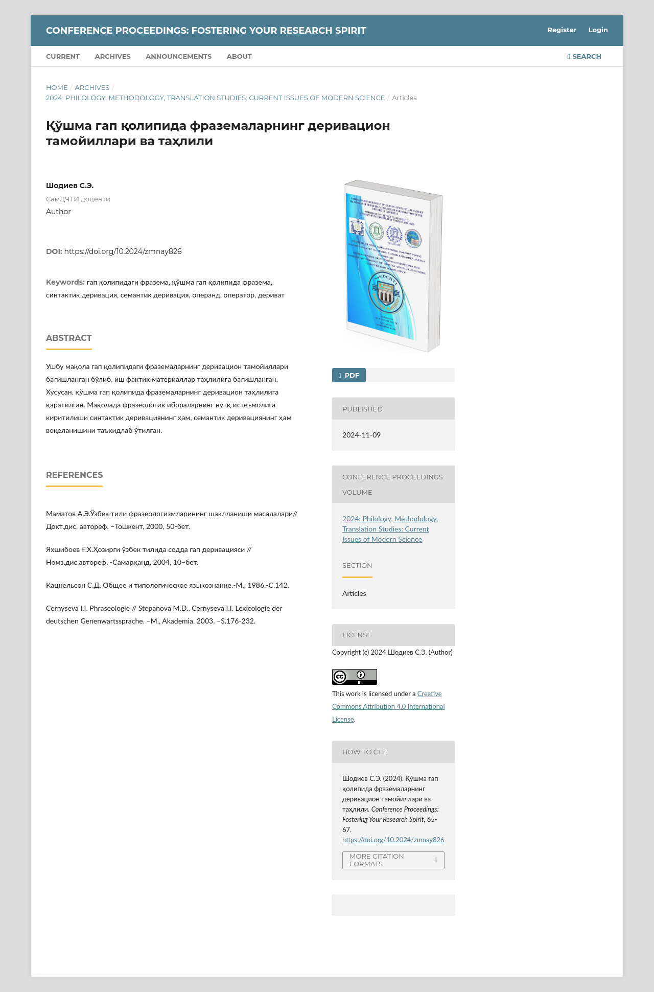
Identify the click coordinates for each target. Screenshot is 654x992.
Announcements (179, 56)
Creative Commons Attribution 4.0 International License (388, 706)
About (239, 56)
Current (63, 56)
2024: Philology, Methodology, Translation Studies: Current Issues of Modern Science (215, 98)
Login (598, 30)
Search (584, 56)
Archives (113, 56)
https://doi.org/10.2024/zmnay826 (123, 251)
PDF (351, 375)
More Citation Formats (376, 860)
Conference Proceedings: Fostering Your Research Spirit (206, 30)
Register (561, 30)
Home (57, 87)
